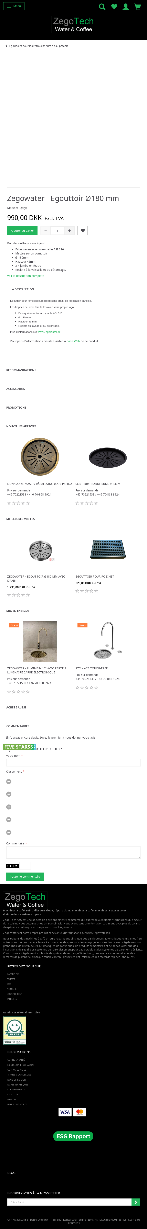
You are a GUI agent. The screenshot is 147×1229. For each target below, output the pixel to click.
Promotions (16, 407)
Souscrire (136, 1202)
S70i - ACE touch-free (91, 668)
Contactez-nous (16, 1069)
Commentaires (17, 726)
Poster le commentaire (25, 876)
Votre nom (13, 756)
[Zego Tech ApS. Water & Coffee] (73, 24)
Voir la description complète (25, 276)
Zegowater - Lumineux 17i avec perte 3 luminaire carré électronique (36, 670)
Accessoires (15, 389)
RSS (9, 984)
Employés (12, 1094)
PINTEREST (12, 999)
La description (22, 289)
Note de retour (16, 1079)
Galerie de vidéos (17, 1104)
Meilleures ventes (20, 519)
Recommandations (21, 370)
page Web (73, 341)
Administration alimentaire (21, 1012)
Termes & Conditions (19, 1074)
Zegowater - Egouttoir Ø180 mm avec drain (36, 578)
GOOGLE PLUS (14, 994)
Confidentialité (16, 1059)
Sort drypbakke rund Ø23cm (97, 484)
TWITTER (11, 979)
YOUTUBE (12, 989)
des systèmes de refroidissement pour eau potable (61, 949)
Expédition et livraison (20, 1064)
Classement (14, 771)
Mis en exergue (17, 611)
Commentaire (15, 843)
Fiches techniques (17, 1084)
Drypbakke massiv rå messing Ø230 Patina (39, 484)
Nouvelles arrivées (21, 426)
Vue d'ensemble (16, 1089)
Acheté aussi (16, 707)
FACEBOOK (13, 974)
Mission (11, 1099)
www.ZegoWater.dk (49, 331)
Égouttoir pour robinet (94, 576)
